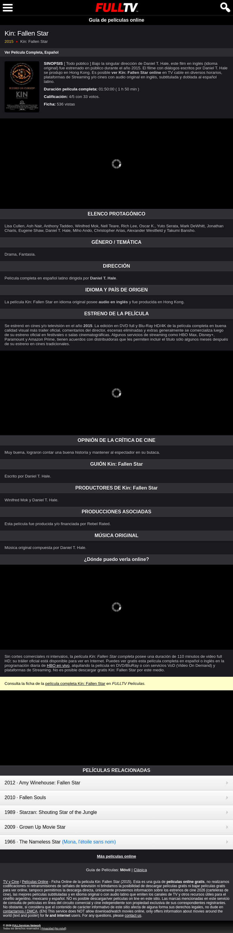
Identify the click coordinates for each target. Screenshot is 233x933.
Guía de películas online (116, 20)
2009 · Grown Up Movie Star (35, 827)
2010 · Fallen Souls (25, 797)
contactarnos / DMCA (20, 911)
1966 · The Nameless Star (60, 841)
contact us (133, 915)
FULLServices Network (26, 925)
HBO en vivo (58, 665)
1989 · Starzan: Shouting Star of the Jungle (51, 812)
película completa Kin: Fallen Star (75, 683)
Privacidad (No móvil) (53, 928)
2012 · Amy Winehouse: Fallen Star (42, 782)
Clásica (140, 870)
